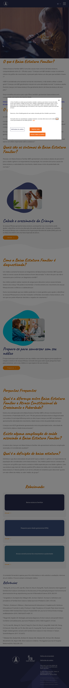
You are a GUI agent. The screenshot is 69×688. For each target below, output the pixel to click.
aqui (57, 118)
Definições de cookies (17, 129)
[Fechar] (59, 100)
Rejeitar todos (36, 129)
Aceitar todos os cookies (37, 134)
